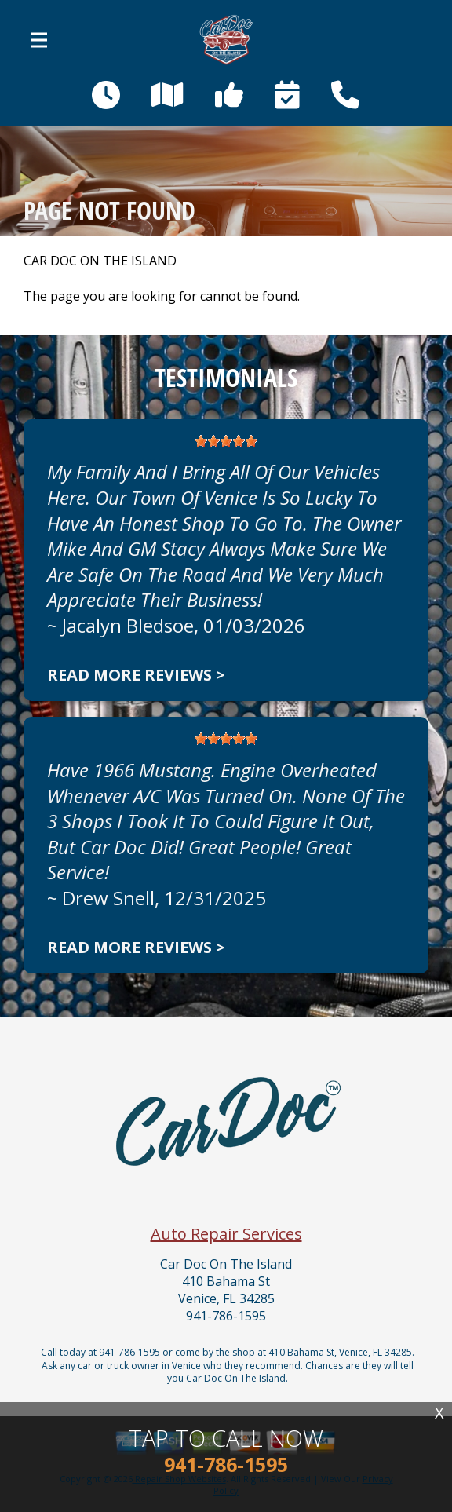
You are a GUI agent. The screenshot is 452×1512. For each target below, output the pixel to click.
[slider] (226, 441)
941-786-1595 (226, 1316)
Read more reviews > (135, 674)
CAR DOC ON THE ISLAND (100, 261)
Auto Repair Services (226, 1233)
